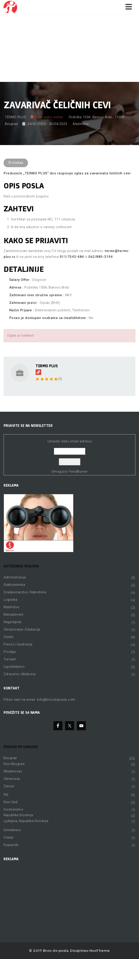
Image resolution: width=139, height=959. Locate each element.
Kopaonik (11, 845)
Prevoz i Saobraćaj (18, 644)
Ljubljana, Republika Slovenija (26, 821)
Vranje (8, 837)
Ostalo (9, 637)
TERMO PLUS (47, 366)
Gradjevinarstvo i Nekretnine (25, 592)
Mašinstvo (81, 124)
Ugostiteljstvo (14, 666)
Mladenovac (13, 771)
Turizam (10, 659)
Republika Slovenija (18, 815)
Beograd (10, 758)
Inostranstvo (13, 809)
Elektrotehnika (14, 585)
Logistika (11, 599)
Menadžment (13, 614)
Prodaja (10, 652)
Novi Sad (10, 802)
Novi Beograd (14, 764)
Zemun (9, 786)
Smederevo (12, 830)
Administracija (15, 577)
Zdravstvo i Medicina (19, 674)
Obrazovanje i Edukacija (22, 629)
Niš (6, 794)
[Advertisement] (69, 48)
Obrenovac (12, 779)
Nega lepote (13, 622)
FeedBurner (78, 471)
